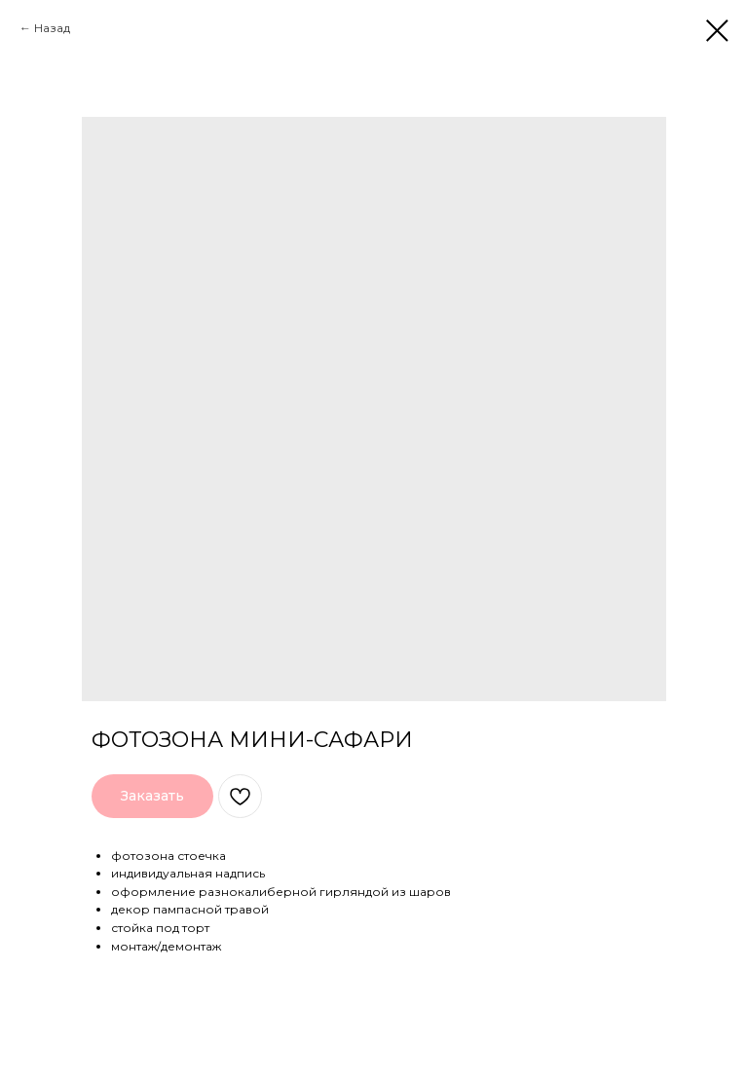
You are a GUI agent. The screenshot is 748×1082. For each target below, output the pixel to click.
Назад (52, 27)
